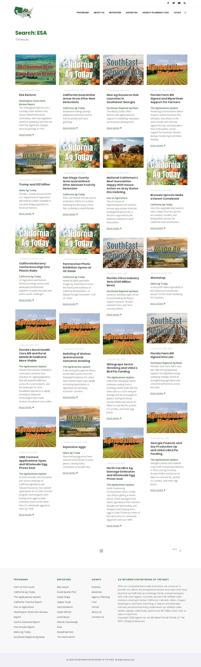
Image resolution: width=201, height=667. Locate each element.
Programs (83, 12)
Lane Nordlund (65, 607)
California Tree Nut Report (28, 602)
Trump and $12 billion (34, 184)
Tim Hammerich (66, 637)
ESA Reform (27, 95)
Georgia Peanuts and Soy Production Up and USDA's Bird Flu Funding (166, 448)
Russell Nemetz (65, 632)
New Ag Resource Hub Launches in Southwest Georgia (122, 98)
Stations (96, 587)
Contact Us (98, 617)
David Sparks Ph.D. (67, 592)
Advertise (131, 12)
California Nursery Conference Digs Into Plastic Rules (34, 267)
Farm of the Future (24, 587)
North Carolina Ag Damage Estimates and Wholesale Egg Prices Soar (121, 473)
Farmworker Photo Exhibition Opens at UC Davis (77, 267)
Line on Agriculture (24, 607)
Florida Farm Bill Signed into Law (162, 355)
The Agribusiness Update (27, 597)
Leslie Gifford (64, 612)
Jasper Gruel (64, 602)
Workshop (157, 278)
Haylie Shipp (63, 597)
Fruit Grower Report (24, 627)
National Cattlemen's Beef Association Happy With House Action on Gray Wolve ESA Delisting (122, 185)
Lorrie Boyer (63, 617)
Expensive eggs (74, 447)
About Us (99, 12)
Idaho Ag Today (22, 632)
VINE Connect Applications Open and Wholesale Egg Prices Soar (33, 462)
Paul (59, 627)
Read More (26, 134)
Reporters (115, 12)
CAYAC (177, 12)
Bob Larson (63, 587)
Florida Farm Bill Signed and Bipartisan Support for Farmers (166, 98)
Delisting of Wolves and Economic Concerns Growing (77, 357)
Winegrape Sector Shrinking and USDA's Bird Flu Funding (122, 367)
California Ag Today (24, 592)
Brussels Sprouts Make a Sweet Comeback (166, 197)
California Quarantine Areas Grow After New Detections (79, 98)
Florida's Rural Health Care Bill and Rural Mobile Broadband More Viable (34, 355)
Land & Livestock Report (27, 622)
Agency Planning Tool (155, 12)
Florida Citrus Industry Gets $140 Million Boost (123, 281)
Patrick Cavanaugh (67, 622)
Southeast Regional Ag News (29, 637)
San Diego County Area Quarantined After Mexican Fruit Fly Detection (79, 183)
